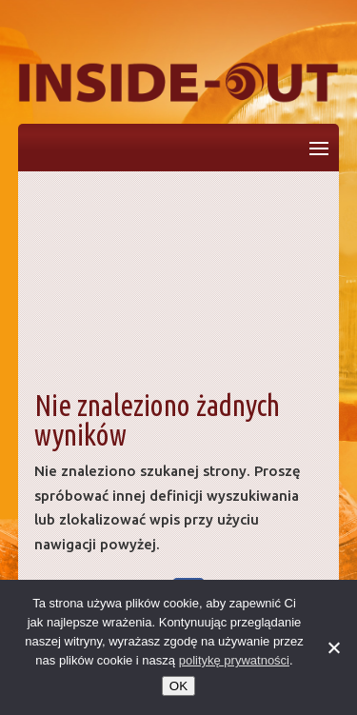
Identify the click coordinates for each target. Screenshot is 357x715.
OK (178, 686)
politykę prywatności (234, 660)
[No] (333, 647)
